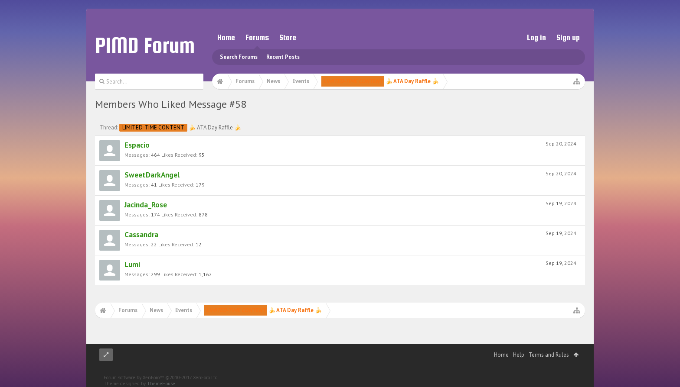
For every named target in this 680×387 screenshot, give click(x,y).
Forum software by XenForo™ (161, 377)
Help (518, 354)
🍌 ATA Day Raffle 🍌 (180, 127)
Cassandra (141, 234)
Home (226, 37)
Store (287, 37)
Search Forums (239, 57)
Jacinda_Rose (145, 205)
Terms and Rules (549, 354)
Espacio (137, 145)
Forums (257, 37)
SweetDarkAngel (152, 175)
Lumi (132, 264)
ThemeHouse (161, 384)
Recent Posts (283, 57)
